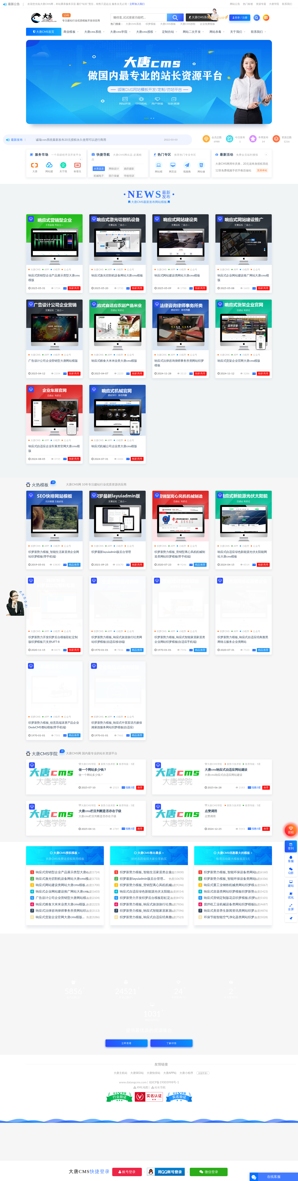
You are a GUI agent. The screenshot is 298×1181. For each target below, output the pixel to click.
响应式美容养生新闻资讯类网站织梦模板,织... (235, 910)
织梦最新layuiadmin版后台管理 (111, 552)
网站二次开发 (192, 31)
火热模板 (40, 484)
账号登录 (127, 1172)
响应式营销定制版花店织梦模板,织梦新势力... (235, 898)
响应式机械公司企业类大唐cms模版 (114, 446)
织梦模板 (151, 23)
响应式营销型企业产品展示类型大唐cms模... (66, 872)
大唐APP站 (170, 1072)
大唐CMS (34, 269)
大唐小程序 (186, 1072)
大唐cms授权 (144, 31)
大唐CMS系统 (133, 23)
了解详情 (171, 1043)
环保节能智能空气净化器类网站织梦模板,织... (235, 917)
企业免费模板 (207, 23)
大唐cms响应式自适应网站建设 (226, 769)
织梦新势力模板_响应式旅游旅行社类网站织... (151, 904)
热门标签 (248, 3)
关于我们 (236, 31)
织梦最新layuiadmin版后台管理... (142, 878)
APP (45, 269)
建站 (291, 883)
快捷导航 (103, 154)
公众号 (66, 269)
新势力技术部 (107, 764)
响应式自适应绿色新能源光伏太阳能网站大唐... (152, 891)
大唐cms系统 (93, 31)
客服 (291, 859)
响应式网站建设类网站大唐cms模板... (62, 885)
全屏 (291, 907)
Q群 (290, 871)
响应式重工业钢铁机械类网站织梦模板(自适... (235, 885)
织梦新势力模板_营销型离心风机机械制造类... (151, 885)
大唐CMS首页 (45, 31)
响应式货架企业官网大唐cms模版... (60, 917)
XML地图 (140, 1087)
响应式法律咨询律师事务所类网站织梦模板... (67, 910)
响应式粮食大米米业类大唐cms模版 (114, 360)
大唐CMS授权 (188, 23)
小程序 (55, 269)
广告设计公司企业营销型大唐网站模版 (53, 360)
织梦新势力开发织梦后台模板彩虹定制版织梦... (152, 898)
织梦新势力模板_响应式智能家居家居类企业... (151, 910)
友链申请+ (203, 1073)
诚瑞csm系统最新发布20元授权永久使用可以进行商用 (71, 139)
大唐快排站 (153, 1072)
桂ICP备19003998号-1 (164, 1082)
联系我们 (287, 3)
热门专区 (164, 154)
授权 (291, 830)
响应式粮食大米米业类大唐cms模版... (62, 904)
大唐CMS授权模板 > (66, 853)
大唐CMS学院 (45, 753)
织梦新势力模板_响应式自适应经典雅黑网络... (151, 917)
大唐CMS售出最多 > (150, 853)
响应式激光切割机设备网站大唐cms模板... (65, 878)
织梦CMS (34, 545)
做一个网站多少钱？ (93, 769)
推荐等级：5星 (125, 764)
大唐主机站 (120, 1072)
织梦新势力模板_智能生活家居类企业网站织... (151, 872)
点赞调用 (211, 811)
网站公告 (235, 3)
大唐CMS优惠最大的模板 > (234, 853)
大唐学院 (274, 3)
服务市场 (41, 154)
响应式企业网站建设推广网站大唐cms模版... (66, 891)
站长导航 (158, 1087)
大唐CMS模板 (168, 23)
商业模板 (69, 31)
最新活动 (226, 154)
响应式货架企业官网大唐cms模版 (239, 360)
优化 (291, 895)
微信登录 (208, 1172)
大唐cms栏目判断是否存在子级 (100, 811)
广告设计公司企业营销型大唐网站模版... (64, 898)
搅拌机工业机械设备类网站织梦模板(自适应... (235, 904)
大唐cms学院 (118, 31)
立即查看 (126, 1043)
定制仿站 (168, 31)
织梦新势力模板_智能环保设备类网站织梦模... (236, 872)
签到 (291, 846)
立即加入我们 (137, 3)
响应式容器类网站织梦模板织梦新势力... (232, 891)
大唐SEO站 (137, 1072)
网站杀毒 (216, 31)
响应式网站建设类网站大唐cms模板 (177, 275)
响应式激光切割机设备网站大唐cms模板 (117, 275)
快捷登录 (100, 1171)
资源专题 (261, 3)
